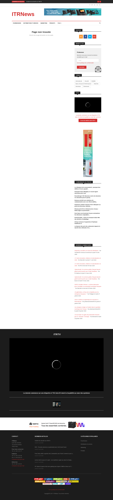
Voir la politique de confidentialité (85, 63)
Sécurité (87, 81)
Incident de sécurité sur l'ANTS (34, 1)
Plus (60, 23)
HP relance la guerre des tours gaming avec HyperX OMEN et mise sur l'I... (53, 466)
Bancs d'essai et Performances (84, 83)
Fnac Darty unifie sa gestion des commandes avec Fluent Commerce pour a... (54, 453)
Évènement (86, 86)
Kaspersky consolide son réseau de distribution (87, 250)
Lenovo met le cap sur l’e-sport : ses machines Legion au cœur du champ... (53, 460)
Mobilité (93, 81)
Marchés (96, 83)
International (79, 81)
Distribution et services (30, 23)
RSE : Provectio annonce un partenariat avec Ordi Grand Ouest (50, 447)
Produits (52, 23)
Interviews (78, 86)
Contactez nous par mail (18, 459)
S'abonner (81, 67)
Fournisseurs (17, 23)
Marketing (44, 23)
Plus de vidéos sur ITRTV (88, 120)
